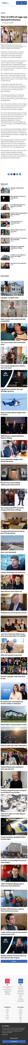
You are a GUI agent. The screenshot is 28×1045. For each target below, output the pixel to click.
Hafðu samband (21, 990)
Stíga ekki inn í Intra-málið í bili (18, 263)
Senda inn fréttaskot (20, 1001)
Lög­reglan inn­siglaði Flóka (17, 188)
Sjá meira (14, 961)
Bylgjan (20, 1017)
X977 (21, 1020)
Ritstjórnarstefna (21, 991)
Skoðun (7, 1015)
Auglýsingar (20, 988)
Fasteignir (20, 1010)
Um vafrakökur (20, 999)
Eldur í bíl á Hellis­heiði (8, 552)
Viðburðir (20, 1014)
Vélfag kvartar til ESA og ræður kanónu (14, 613)
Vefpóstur (20, 998)
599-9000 (8, 994)
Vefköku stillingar (14, 1038)
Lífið (7, 1014)
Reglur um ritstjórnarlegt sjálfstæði (7, 988)
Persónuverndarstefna (7, 989)
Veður (21, 1015)
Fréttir (7, 1009)
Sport (7, 1012)
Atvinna (20, 1012)
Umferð (20, 996)
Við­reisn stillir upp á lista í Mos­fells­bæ (14, 746)
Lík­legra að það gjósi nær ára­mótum (13, 572)
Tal (20, 1022)
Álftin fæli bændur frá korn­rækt (11, 655)
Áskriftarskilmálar (20, 993)
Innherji (20, 1009)
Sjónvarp (7, 1017)
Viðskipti (7, 1010)
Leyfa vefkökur (14, 1041)
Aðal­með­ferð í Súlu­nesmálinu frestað (14, 725)
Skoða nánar (5, 1034)
